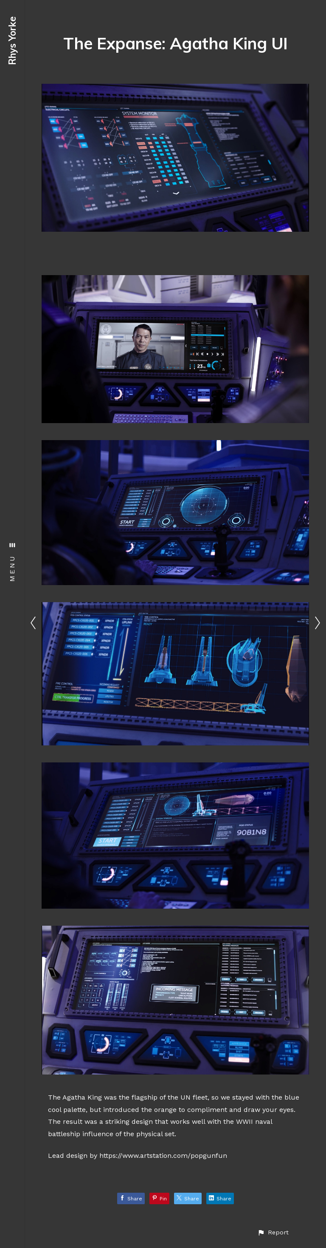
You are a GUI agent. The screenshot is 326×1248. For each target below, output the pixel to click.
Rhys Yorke (12, 40)
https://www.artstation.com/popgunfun (163, 1155)
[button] (273, 1232)
